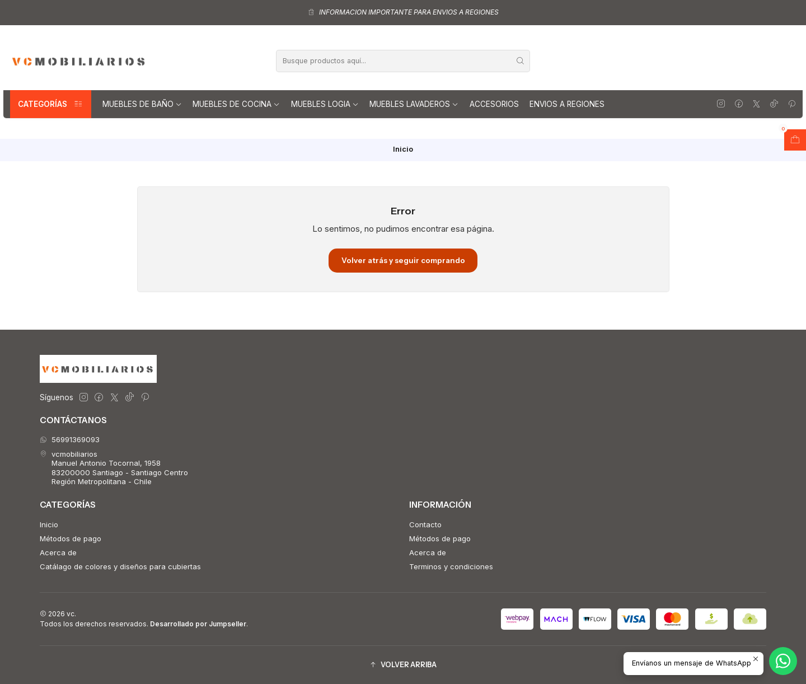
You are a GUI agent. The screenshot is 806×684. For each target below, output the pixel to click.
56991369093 (70, 439)
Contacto (425, 524)
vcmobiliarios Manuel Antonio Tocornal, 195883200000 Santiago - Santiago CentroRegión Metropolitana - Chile (114, 467)
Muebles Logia (325, 104)
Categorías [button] (50, 104)
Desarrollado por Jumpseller (198, 624)
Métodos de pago (70, 538)
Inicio (49, 524)
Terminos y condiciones (451, 566)
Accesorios (494, 104)
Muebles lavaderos (413, 104)
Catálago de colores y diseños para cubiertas (120, 566)
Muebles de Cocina (236, 104)
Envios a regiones (566, 104)
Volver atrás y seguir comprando (403, 260)
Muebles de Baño (142, 104)
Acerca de (58, 552)
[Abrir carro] (795, 140)
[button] (403, 664)
